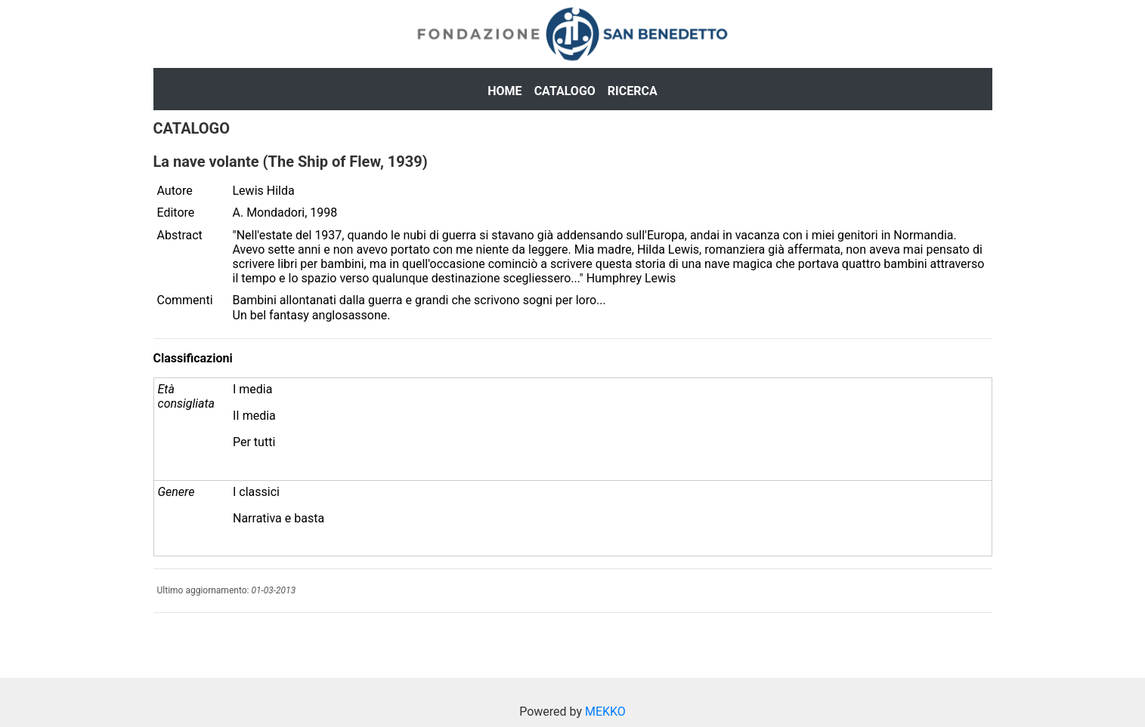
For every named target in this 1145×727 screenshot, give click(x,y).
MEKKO (605, 711)
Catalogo (565, 91)
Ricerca (633, 91)
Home (504, 91)
